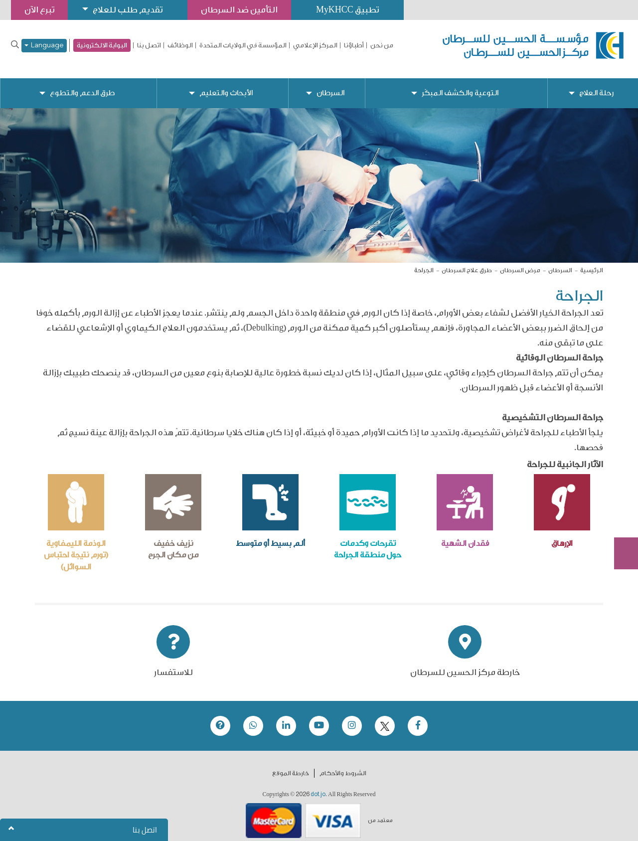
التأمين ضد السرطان (239, 9)
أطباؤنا (354, 45)
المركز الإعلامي (315, 45)
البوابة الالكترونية (102, 45)
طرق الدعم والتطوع (81, 85)
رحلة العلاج (596, 85)
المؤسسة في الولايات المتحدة (243, 45)
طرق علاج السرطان (467, 262)
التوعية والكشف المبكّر (459, 85)
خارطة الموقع (290, 765)
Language (44, 45)
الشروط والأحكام (342, 765)
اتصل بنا (149, 45)
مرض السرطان (520, 262)
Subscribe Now (620, 517)
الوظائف (180, 45)
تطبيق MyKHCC (347, 9)
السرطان (330, 85)
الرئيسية (591, 262)
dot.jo (318, 786)
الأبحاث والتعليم (225, 85)
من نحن (381, 45)
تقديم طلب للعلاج (127, 9)
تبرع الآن (620, 480)
